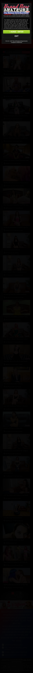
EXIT (16, 36)
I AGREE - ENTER (16, 32)
